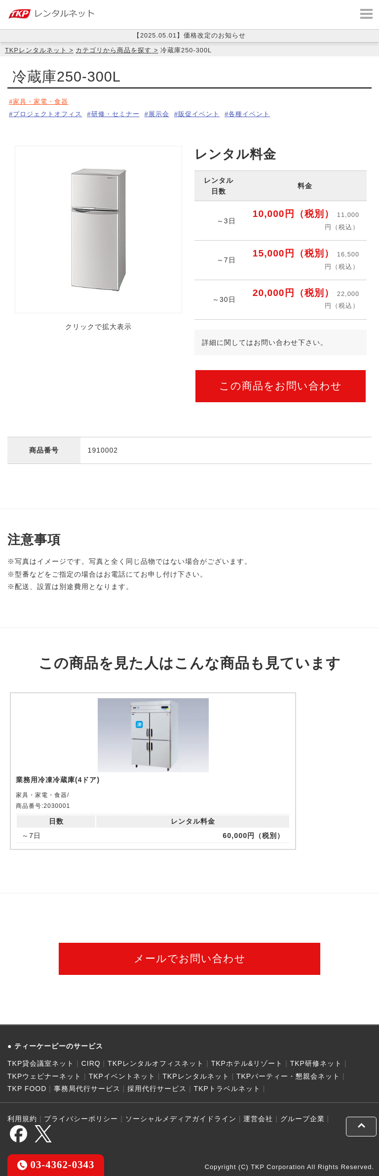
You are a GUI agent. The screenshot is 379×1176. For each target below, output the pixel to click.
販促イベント (218, 112)
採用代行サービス (157, 1087)
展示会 (173, 112)
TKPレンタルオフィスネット (156, 1062)
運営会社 (258, 1117)
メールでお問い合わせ (190, 957)
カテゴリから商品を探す (114, 50)
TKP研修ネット (316, 1062)
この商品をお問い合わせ (280, 382)
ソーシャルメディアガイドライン (180, 1117)
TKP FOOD (26, 1087)
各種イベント (275, 112)
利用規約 (22, 1117)
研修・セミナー (125, 112)
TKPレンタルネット (36, 50)
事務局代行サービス (87, 1087)
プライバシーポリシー (81, 1117)
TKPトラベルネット (227, 1087)
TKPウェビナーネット (44, 1074)
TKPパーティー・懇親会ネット (288, 1074)
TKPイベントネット (122, 1074)
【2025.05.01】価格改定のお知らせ (189, 35)
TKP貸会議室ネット (40, 1062)
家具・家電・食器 (43, 101)
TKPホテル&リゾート (247, 1062)
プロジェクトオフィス (50, 112)
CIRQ (91, 1062)
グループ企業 (302, 1117)
